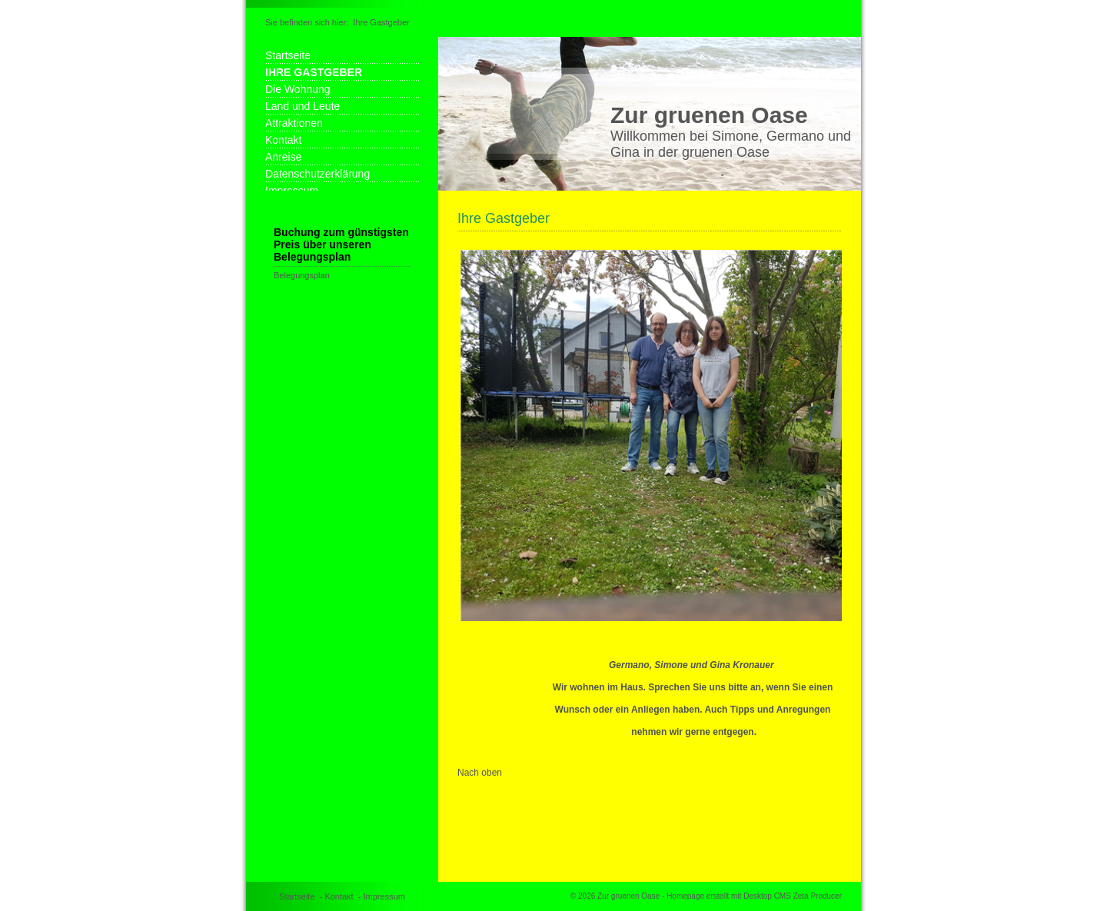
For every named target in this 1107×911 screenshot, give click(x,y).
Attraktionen (294, 123)
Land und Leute (302, 106)
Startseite (288, 55)
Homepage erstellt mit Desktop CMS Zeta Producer (754, 896)
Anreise (283, 157)
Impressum (384, 896)
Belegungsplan (302, 275)
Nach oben (479, 772)
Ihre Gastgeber (381, 22)
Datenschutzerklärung (317, 174)
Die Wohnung (298, 89)
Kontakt (283, 140)
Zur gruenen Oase (709, 115)
